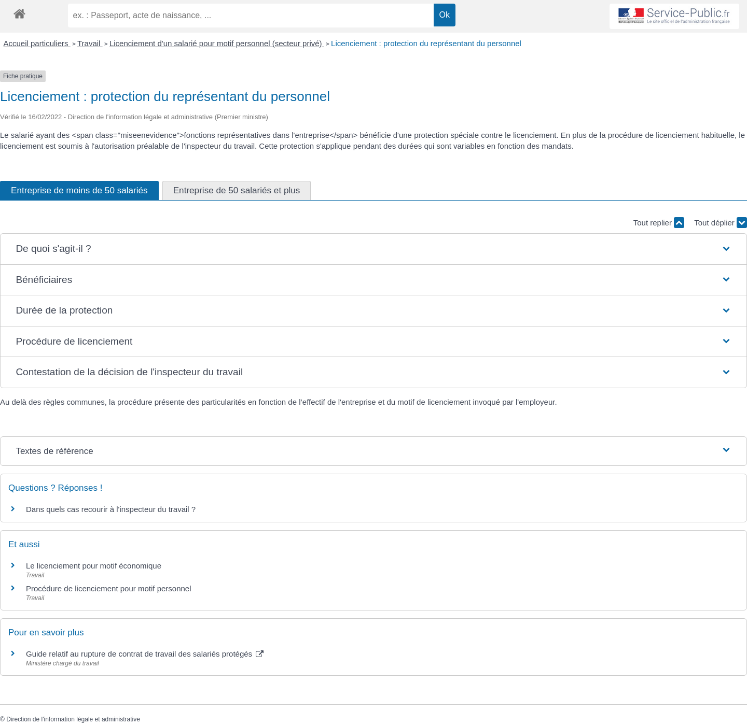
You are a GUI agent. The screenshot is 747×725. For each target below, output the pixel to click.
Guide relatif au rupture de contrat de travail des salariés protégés (145, 653)
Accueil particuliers (37, 43)
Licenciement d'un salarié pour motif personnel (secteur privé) (216, 43)
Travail (90, 43)
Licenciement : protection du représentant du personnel (426, 43)
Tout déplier (720, 222)
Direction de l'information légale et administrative (73, 719)
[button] (373, 249)
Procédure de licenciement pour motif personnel (108, 588)
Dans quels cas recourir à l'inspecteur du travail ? (111, 509)
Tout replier (658, 222)
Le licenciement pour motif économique (93, 565)
